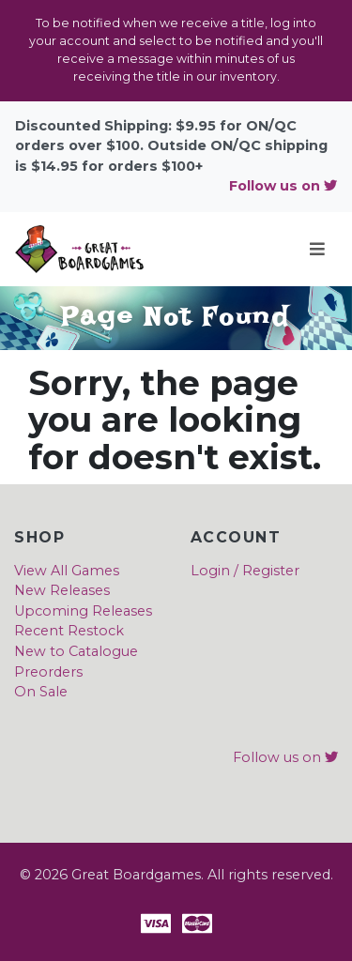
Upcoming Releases (83, 611)
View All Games (66, 570)
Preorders (48, 672)
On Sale (41, 691)
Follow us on (283, 185)
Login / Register (245, 570)
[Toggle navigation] (317, 249)
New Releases (62, 590)
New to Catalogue (76, 651)
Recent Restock (69, 630)
